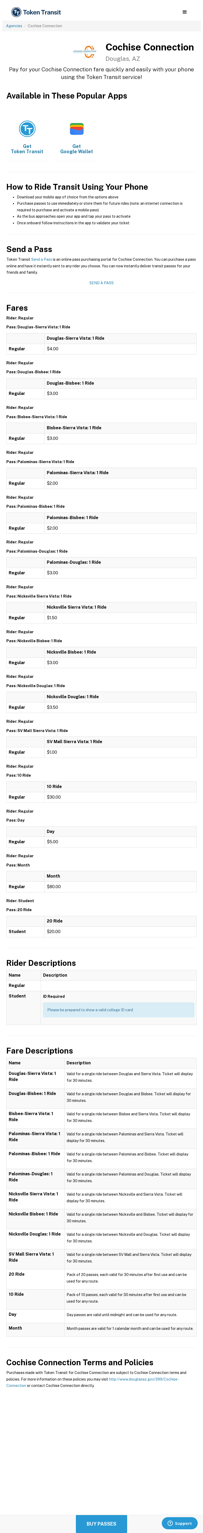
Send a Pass (41, 259)
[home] (37, 12)
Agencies (14, 26)
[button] (184, 12)
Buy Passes (101, 1524)
